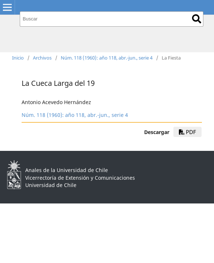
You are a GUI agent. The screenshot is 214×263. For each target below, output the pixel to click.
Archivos (42, 57)
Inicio (18, 57)
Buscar (196, 18)
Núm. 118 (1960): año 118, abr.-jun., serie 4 (107, 57)
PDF (187, 132)
